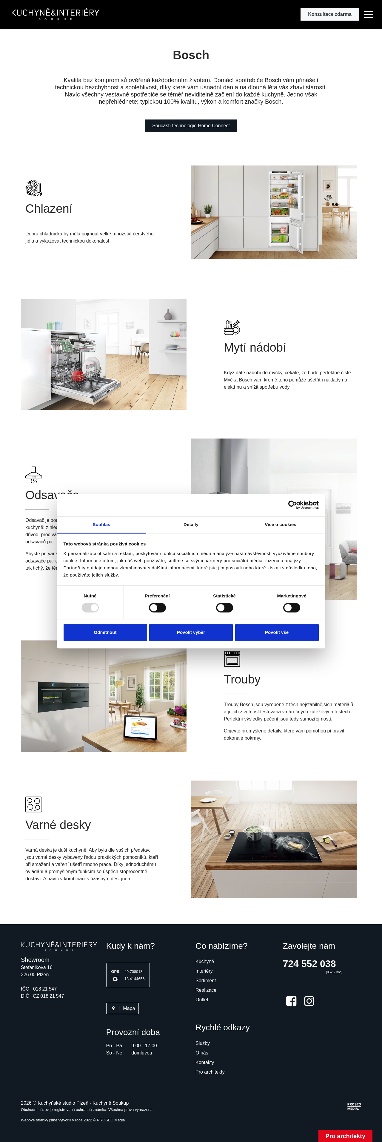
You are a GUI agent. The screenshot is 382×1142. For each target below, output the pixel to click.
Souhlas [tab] (101, 524)
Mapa (122, 1008)
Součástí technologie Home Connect (191, 125)
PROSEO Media (111, 1120)
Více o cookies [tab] (280, 524)
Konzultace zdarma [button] (330, 14)
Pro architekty (345, 1136)
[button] (368, 14)
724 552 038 (309, 963)
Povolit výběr (191, 632)
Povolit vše (277, 632)
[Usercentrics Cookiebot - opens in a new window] (293, 504)
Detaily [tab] (191, 524)
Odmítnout (105, 632)
